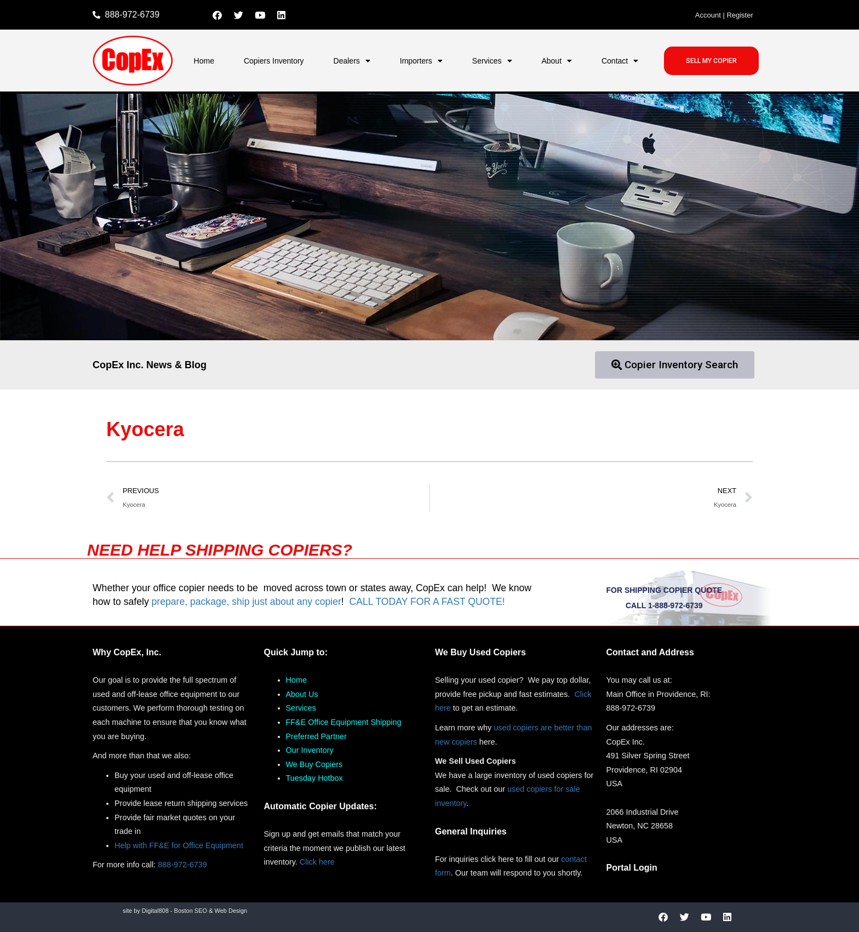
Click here (317, 861)
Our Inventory (310, 750)
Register (739, 15)
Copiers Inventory (274, 60)
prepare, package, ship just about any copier (246, 601)
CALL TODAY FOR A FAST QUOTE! (427, 601)
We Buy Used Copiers (480, 652)
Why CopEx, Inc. (127, 652)
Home (204, 60)
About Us (302, 694)
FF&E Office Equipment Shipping (344, 722)
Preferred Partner (316, 736)
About (556, 61)
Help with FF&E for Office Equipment (178, 845)
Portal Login (631, 867)
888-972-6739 (182, 864)
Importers (421, 61)
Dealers (352, 61)
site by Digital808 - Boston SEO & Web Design (185, 910)
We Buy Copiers (314, 764)
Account (708, 15)
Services (492, 61)
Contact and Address (650, 652)
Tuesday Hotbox (314, 778)
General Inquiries (471, 831)
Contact (620, 61)
